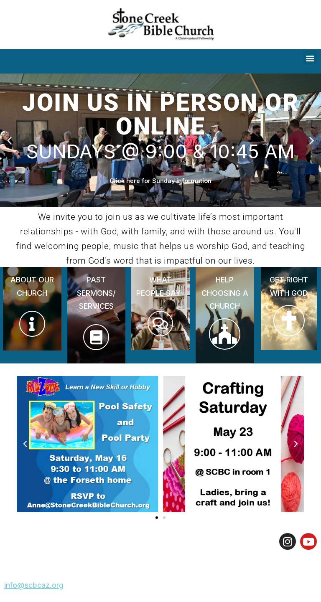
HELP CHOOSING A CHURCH (224, 292)
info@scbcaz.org (34, 585)
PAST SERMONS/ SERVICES (96, 292)
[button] (310, 58)
